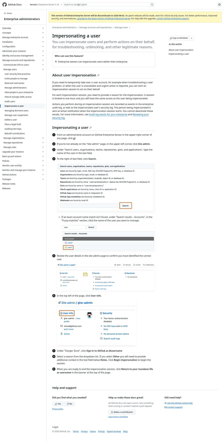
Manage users (121, 27)
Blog (125, 431)
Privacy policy (57, 409)
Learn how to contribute (118, 417)
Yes (58, 403)
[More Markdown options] (191, 38)
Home (8, 13)
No (69, 403)
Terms (76, 431)
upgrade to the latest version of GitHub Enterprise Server (103, 18)
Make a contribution (122, 412)
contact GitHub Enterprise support (173, 18)
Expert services (114, 431)
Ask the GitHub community (178, 403)
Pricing (101, 431)
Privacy (84, 431)
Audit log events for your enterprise (108, 114)
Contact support (173, 407)
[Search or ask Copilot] (108, 4)
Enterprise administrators (22, 19)
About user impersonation (76, 75)
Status (93, 431)
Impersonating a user (72, 127)
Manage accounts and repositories (95, 27)
